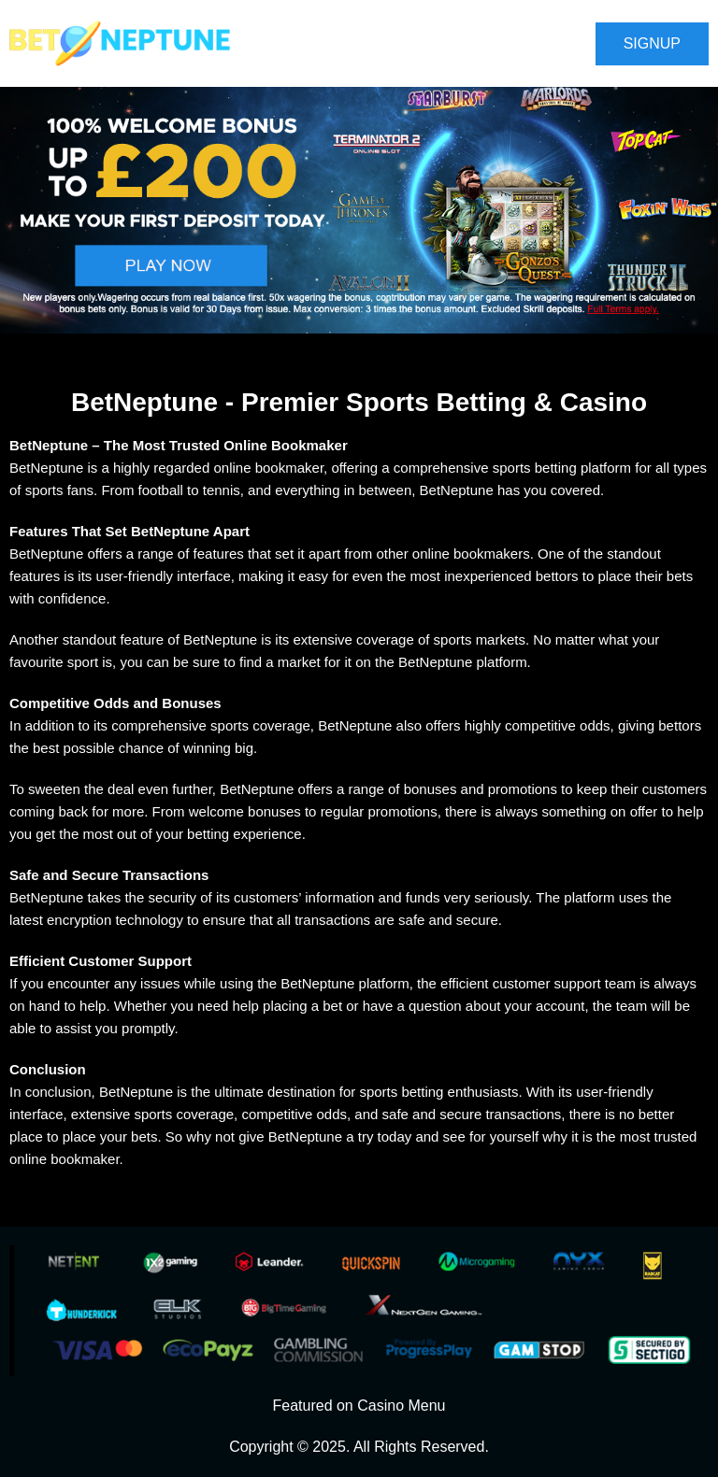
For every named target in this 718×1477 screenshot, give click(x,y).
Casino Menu (401, 1405)
